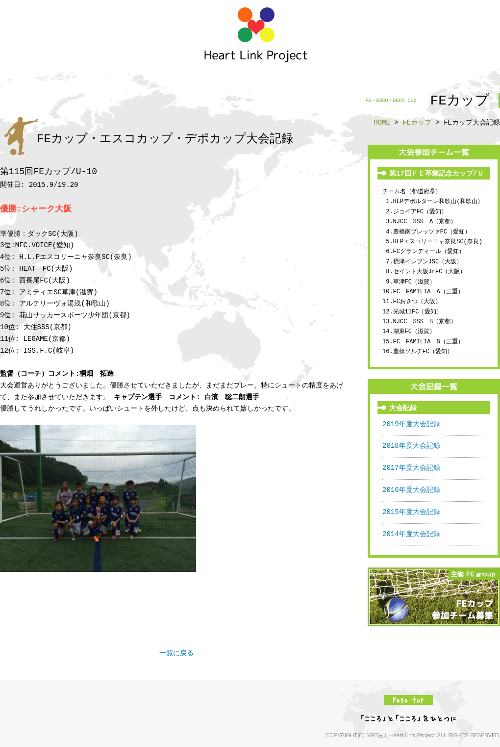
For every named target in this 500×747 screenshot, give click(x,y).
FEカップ (416, 122)
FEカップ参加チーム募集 (434, 596)
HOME (382, 122)
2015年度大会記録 (411, 512)
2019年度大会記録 (411, 424)
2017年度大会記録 (411, 468)
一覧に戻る (176, 653)
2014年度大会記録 (411, 534)
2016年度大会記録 (411, 490)
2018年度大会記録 (411, 446)
